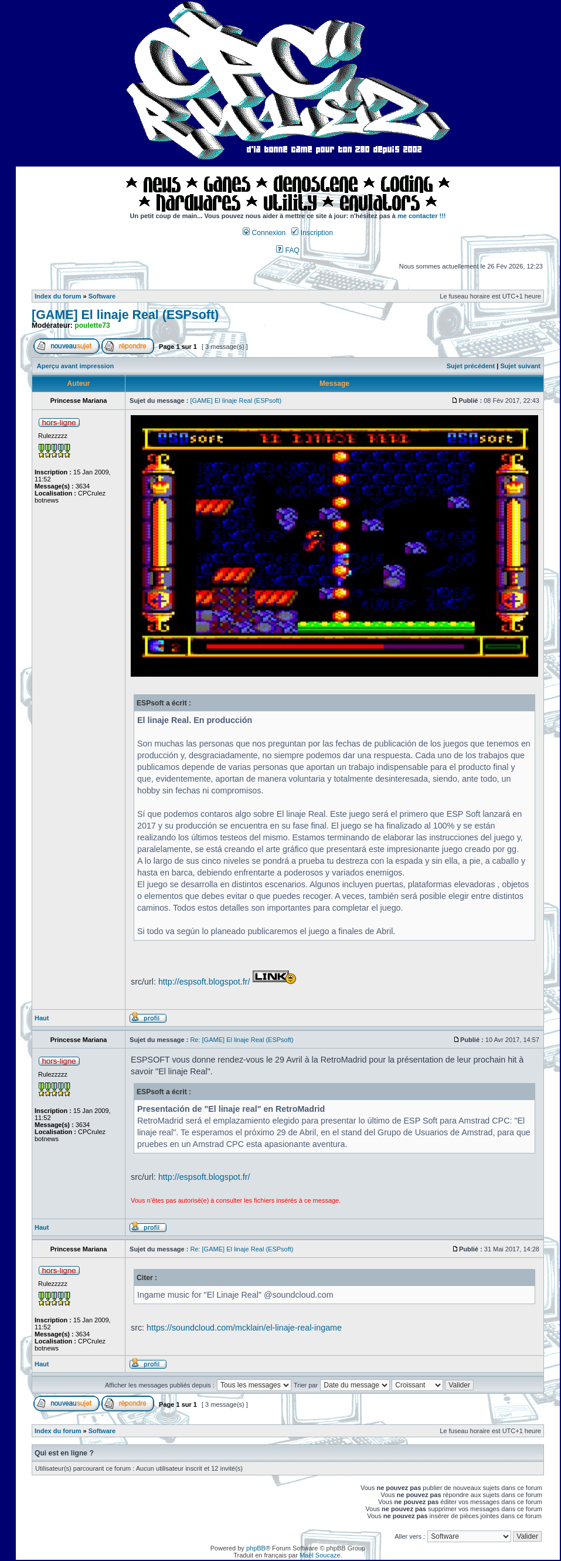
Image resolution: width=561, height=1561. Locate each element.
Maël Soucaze (320, 1555)
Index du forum (58, 296)
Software (102, 296)
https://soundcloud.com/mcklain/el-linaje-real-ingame (244, 1327)
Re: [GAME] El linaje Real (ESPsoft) (241, 1039)
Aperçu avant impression (75, 365)
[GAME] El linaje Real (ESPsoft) (125, 315)
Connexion (264, 233)
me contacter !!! (421, 215)
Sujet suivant (520, 365)
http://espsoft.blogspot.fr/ (204, 981)
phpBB (256, 1548)
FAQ (288, 250)
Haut (42, 1018)
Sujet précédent (471, 365)
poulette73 (92, 325)
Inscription (311, 233)
